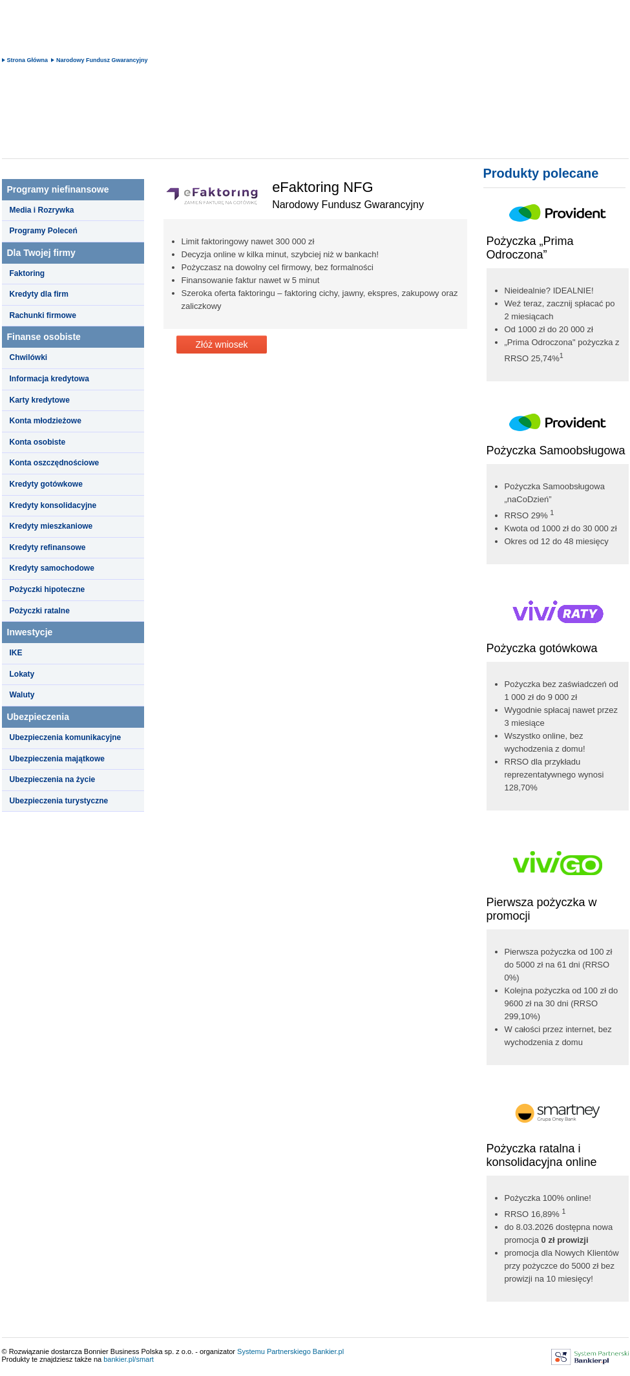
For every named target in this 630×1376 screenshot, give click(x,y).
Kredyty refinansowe (48, 547)
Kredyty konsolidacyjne (53, 505)
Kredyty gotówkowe (46, 484)
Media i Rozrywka (42, 210)
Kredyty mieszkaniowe (51, 526)
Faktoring (27, 273)
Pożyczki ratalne (40, 610)
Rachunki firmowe (43, 315)
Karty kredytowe (40, 400)
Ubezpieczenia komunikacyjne (65, 737)
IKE (16, 652)
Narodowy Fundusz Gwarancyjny (102, 60)
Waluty (22, 694)
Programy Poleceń (44, 230)
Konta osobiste (38, 442)
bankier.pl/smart (128, 1359)
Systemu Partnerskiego (274, 1351)
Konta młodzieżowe (45, 420)
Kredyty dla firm (39, 294)
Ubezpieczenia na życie (53, 779)
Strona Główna (27, 60)
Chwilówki (29, 357)
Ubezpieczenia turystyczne (59, 800)
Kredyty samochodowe (52, 568)
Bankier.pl (328, 1351)
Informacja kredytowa (49, 378)
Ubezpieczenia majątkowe (57, 758)
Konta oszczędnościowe (55, 462)
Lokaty (22, 674)
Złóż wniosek (222, 344)
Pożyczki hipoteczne (47, 589)
